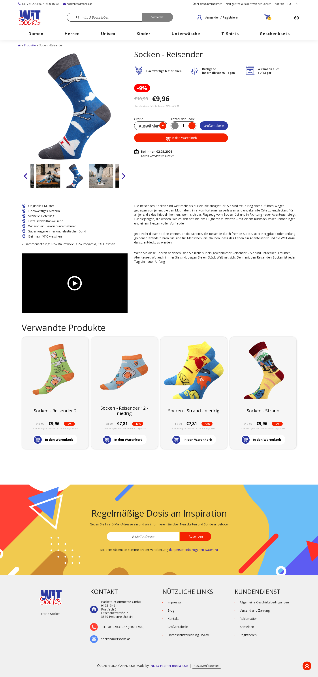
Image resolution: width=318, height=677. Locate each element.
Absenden (196, 536)
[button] (218, 18)
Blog (170, 610)
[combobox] (150, 125)
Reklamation (249, 618)
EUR (290, 4)
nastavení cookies (206, 666)
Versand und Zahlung (255, 610)
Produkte (30, 45)
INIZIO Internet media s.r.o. (169, 666)
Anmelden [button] (247, 627)
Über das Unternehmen (207, 4)
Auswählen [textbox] (149, 126)
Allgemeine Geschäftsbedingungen (264, 602)
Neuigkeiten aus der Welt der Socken (248, 4)
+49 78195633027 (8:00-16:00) (38, 4)
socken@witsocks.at (77, 4)
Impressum (175, 602)
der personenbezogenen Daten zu (193, 550)
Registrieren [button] (248, 635)
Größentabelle (214, 126)
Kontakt (279, 4)
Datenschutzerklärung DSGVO (188, 635)
